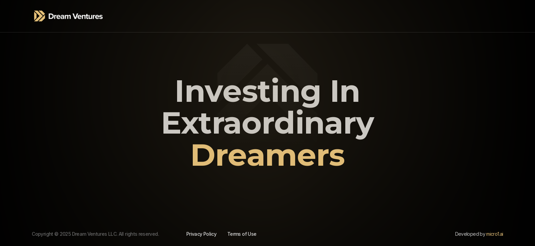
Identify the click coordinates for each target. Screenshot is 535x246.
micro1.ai (494, 234)
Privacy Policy (201, 234)
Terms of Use (241, 234)
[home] (68, 16)
